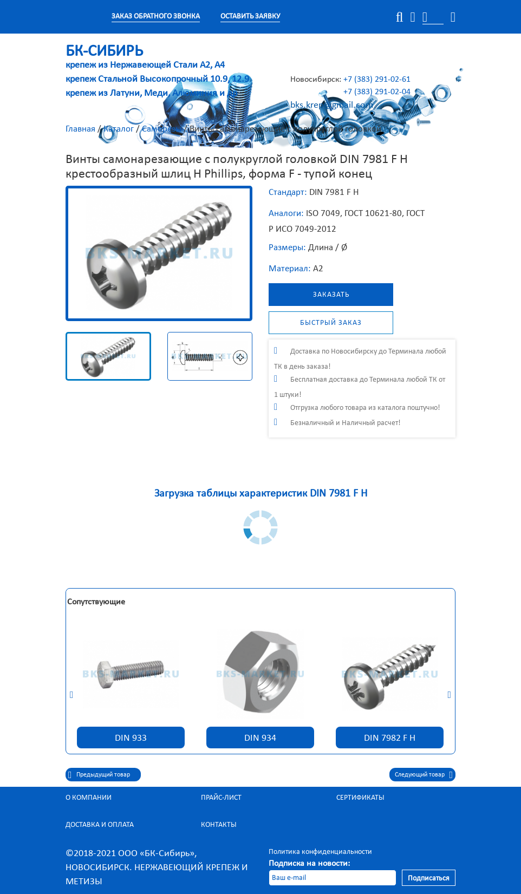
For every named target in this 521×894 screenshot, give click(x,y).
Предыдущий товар (103, 774)
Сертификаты (360, 797)
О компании (89, 797)
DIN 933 (131, 737)
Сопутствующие (96, 601)
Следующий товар (420, 774)
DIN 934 (260, 737)
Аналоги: (286, 213)
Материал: (290, 268)
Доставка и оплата (100, 824)
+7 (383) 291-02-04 (377, 91)
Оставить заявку (250, 16)
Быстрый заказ (331, 322)
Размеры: (287, 247)
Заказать (331, 294)
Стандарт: (288, 192)
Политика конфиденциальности (320, 851)
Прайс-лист (221, 797)
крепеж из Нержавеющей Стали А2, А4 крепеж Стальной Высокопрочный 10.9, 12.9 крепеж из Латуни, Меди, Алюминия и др (157, 73)
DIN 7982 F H (389, 737)
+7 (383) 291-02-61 (377, 79)
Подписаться (429, 878)
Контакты (219, 824)
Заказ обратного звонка (156, 16)
